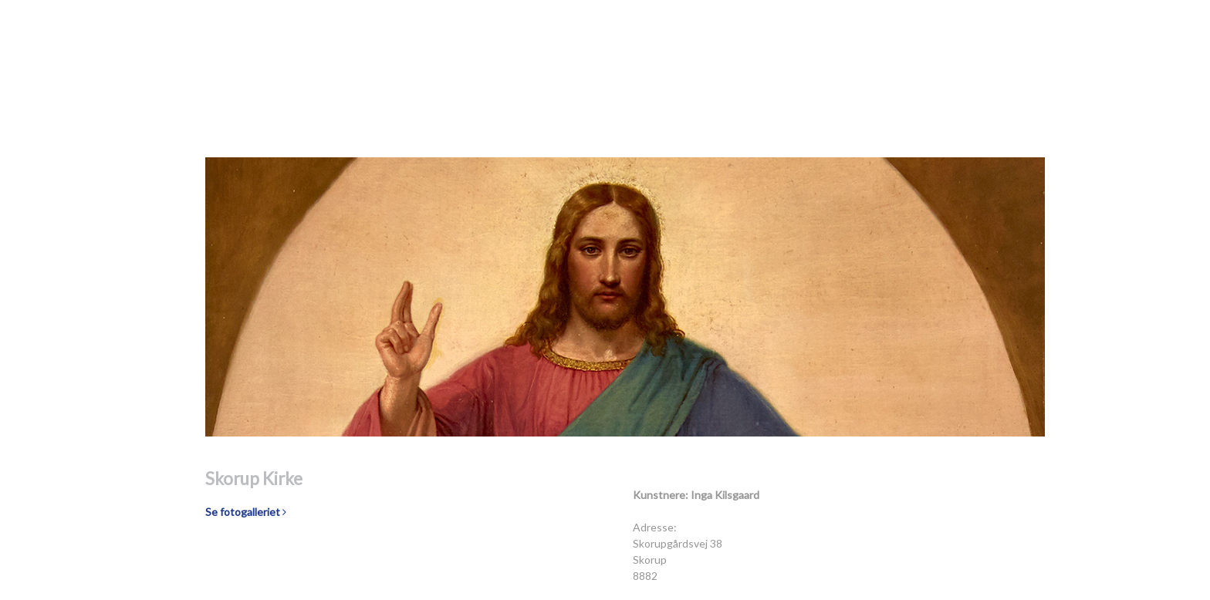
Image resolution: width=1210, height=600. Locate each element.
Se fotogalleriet (245, 511)
